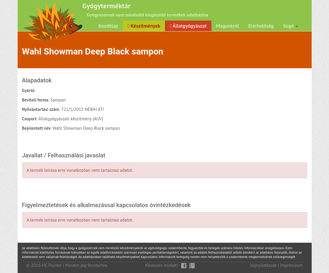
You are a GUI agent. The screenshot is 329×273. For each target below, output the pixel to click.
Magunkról (227, 26)
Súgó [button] (290, 26)
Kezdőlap (108, 26)
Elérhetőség (261, 26)
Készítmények (144, 26)
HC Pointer (52, 265)
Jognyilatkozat (263, 265)
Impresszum (291, 265)
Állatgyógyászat (188, 26)
